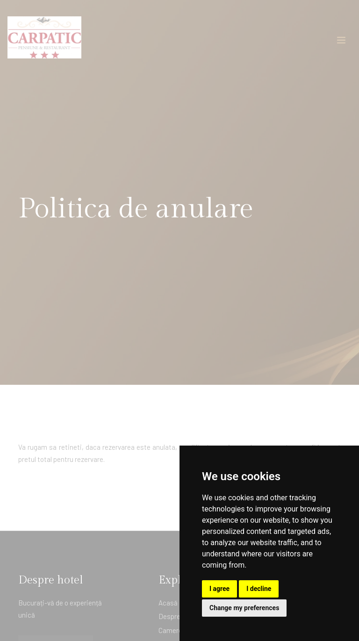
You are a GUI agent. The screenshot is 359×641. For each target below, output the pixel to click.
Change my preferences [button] (244, 608)
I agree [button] (219, 588)
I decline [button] (258, 588)
